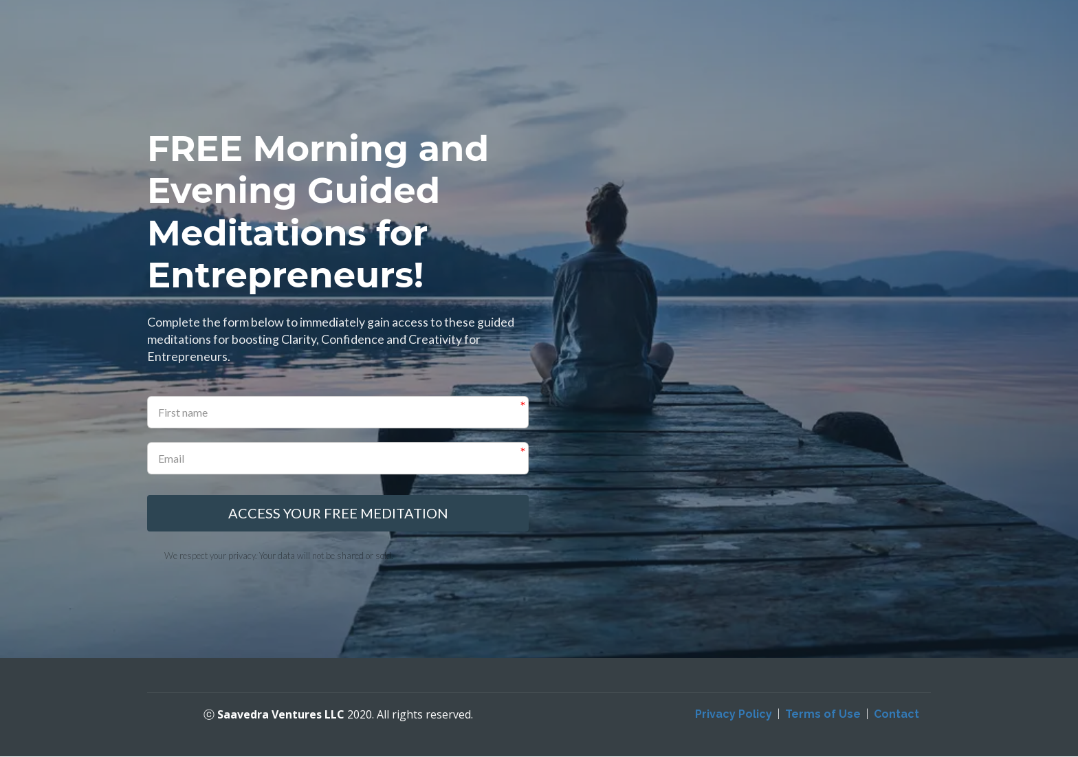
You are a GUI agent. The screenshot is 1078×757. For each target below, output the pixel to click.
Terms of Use (823, 714)
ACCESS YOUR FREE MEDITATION (338, 513)
